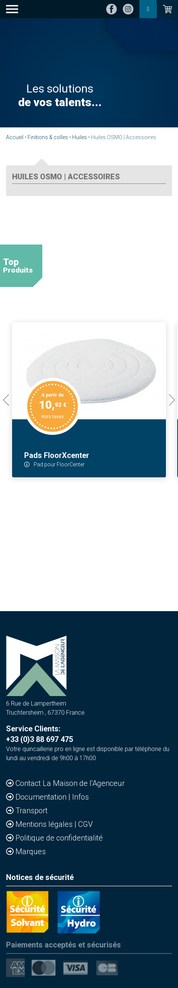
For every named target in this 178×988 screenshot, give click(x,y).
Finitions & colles (48, 137)
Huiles (79, 137)
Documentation (41, 796)
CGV (85, 824)
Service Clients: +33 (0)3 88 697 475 (39, 734)
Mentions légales (44, 824)
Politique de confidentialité (59, 837)
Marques (30, 851)
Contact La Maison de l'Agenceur (70, 783)
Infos (80, 796)
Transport (31, 810)
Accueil (14, 137)
